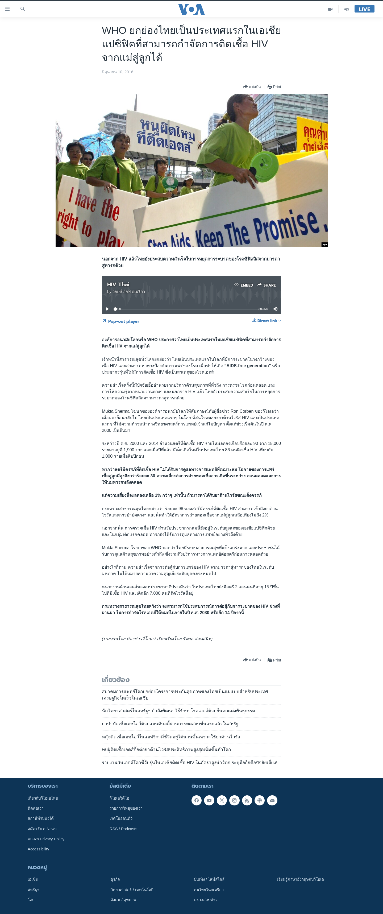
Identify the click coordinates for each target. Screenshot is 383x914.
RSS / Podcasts (123, 829)
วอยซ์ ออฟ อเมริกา (129, 291)
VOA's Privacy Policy (46, 839)
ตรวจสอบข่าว (205, 900)
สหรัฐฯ (33, 890)
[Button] (252, 87)
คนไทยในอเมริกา (209, 890)
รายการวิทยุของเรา (126, 808)
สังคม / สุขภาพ (123, 900)
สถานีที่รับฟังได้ (41, 819)
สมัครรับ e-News (42, 829)
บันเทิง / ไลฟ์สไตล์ (209, 880)
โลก (31, 900)
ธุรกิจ (115, 880)
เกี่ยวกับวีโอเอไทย (43, 798)
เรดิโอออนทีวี (121, 819)
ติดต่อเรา (36, 808)
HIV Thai (118, 284)
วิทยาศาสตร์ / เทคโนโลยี (132, 890)
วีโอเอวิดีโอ (119, 798)
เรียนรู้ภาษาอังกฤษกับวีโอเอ (300, 880)
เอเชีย (33, 880)
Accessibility (38, 849)
